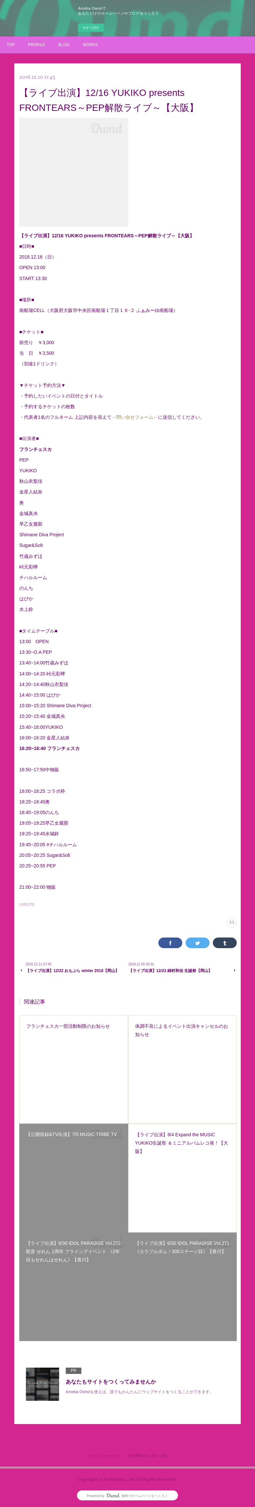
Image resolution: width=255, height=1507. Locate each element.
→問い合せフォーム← (135, 417)
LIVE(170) (26, 904)
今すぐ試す (91, 28)
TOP (11, 44)
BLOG (63, 44)
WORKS (90, 44)
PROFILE (36, 44)
